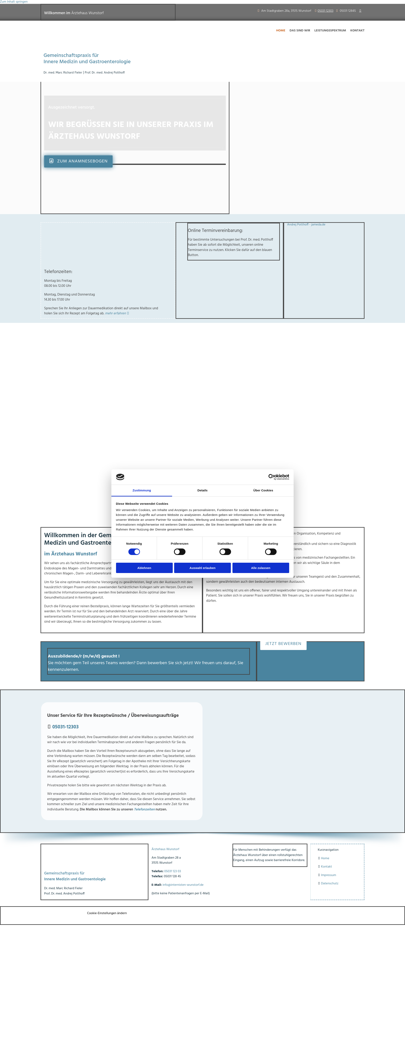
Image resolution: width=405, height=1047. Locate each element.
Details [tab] (202, 490)
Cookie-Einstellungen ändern (107, 913)
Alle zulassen (260, 568)
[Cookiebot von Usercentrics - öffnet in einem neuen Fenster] (271, 477)
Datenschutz (329, 883)
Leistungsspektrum (330, 30)
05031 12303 (325, 11)
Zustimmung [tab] (142, 490)
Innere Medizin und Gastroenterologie (87, 62)
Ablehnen (144, 568)
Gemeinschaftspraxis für (71, 55)
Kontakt (357, 30)
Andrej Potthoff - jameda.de (306, 224)
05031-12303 (65, 727)
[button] (78, 161)
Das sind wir (300, 30)
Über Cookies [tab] (263, 490)
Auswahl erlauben (202, 568)
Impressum (328, 875)
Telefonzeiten (144, 809)
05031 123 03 (172, 871)
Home (280, 30)
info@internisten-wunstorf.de (183, 885)
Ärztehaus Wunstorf (165, 849)
